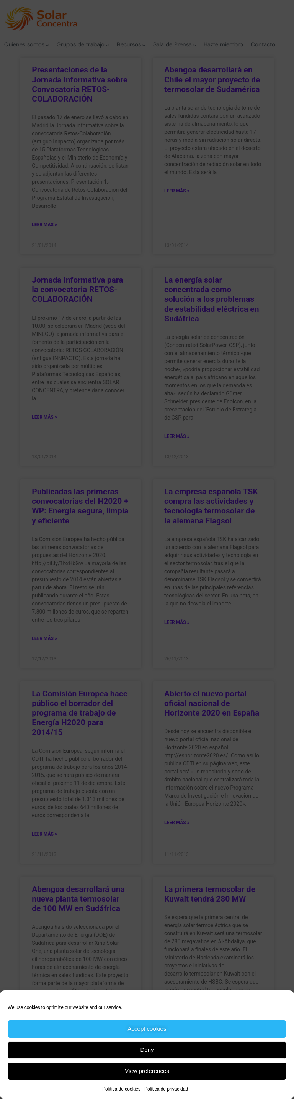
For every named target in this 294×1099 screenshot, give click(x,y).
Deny (147, 1049)
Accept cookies (147, 1028)
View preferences (147, 1071)
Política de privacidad (166, 1089)
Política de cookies (121, 1089)
